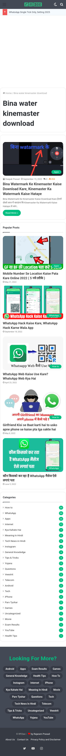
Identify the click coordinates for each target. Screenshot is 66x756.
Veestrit (9, 574)
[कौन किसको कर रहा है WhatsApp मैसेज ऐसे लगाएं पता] (33, 455)
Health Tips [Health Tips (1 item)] (39, 675)
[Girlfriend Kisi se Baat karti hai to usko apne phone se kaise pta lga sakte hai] (33, 404)
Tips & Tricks (12, 557)
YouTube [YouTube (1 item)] (48, 717)
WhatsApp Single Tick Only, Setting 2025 (29, 12)
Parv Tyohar (11, 602)
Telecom (9, 580)
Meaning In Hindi (14, 535)
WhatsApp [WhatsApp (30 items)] (18, 717)
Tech (7, 591)
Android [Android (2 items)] (9, 668)
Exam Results (12, 624)
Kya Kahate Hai (13, 529)
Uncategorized (12, 613)
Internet (9, 524)
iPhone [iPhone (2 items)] (49, 682)
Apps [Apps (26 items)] (23, 668)
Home (7, 93)
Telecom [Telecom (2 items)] (46, 703)
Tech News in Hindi (15, 541)
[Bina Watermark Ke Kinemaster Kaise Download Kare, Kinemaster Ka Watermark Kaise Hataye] (33, 159)
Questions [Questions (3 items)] (36, 696)
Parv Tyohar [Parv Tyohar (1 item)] (18, 696)
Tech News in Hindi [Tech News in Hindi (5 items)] (25, 703)
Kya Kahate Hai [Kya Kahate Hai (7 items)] (14, 689)
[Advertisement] (33, 51)
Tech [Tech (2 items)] (51, 696)
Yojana (8, 563)
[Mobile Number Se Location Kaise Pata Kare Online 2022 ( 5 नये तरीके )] (33, 253)
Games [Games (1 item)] (57, 668)
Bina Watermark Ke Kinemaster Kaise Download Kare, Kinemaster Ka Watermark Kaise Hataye (32, 189)
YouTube (9, 630)
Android (9, 585)
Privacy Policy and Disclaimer (45, 739)
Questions (10, 568)
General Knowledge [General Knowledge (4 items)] (16, 675)
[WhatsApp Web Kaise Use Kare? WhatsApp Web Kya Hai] (33, 353)
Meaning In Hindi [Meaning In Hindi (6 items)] (38, 689)
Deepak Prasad (12, 179)
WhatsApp (10, 513)
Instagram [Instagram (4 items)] (18, 682)
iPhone (8, 596)
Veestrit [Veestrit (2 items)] (54, 710)
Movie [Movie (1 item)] (56, 689)
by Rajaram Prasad (40, 734)
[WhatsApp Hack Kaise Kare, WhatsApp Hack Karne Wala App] (33, 302)
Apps (7, 518)
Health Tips (11, 635)
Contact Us (22, 739)
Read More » (11, 213)
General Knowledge (15, 552)
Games (8, 607)
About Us (10, 739)
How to (8, 507)
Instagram (10, 546)
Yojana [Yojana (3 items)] (34, 717)
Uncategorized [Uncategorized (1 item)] (36, 710)
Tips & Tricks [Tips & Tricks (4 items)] (15, 710)
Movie (8, 619)
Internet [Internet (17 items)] (34, 682)
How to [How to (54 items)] (56, 675)
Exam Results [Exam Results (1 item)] (39, 668)
